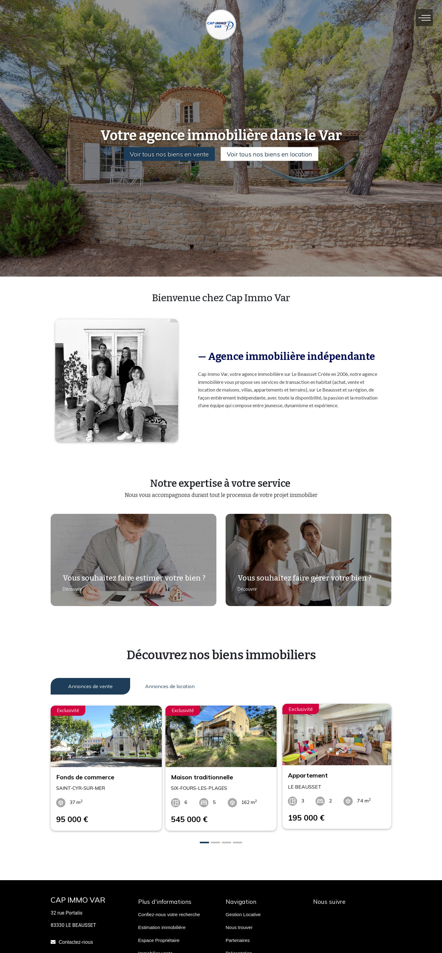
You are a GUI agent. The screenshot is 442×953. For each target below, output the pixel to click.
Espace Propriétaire (159, 936)
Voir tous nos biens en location (271, 154)
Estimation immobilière (162, 923)
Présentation (239, 949)
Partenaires (238, 936)
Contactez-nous (76, 938)
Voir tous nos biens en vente (168, 154)
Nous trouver (239, 923)
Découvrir (70, 593)
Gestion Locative (243, 910)
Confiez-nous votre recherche (169, 910)
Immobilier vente (155, 949)
